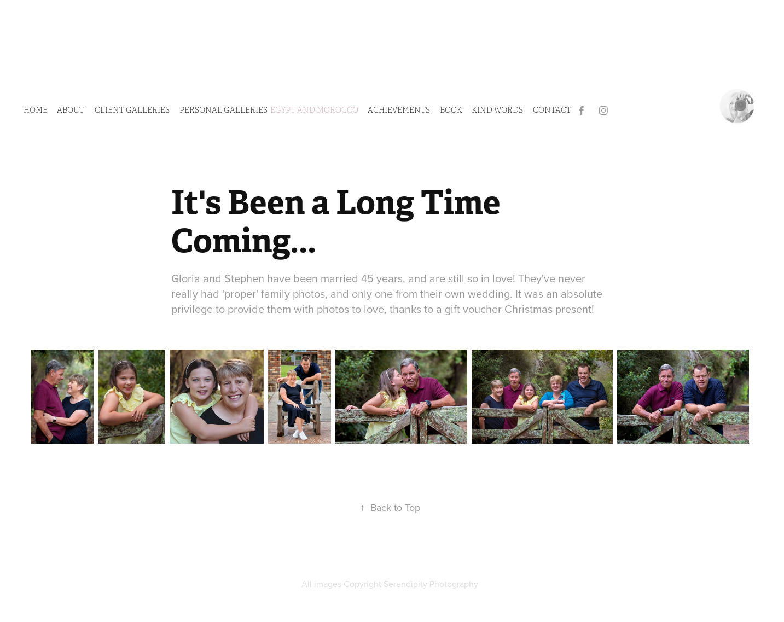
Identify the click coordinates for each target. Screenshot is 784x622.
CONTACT (552, 110)
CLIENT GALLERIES (132, 110)
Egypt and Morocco (314, 110)
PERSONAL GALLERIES (223, 110)
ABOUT (70, 110)
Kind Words (497, 110)
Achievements (399, 110)
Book (451, 110)
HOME (36, 110)
